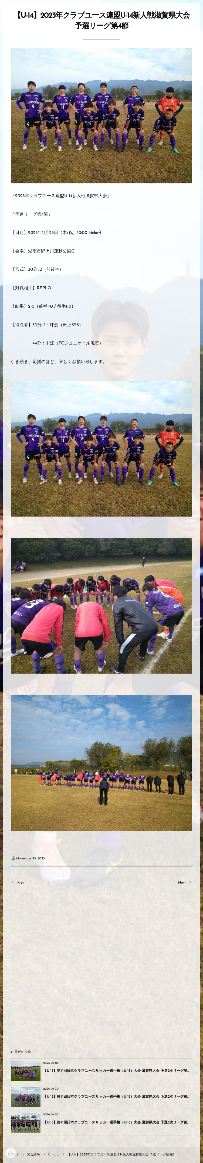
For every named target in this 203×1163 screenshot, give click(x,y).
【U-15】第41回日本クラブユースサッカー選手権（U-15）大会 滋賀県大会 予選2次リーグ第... (116, 1071)
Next (185, 883)
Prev (17, 883)
